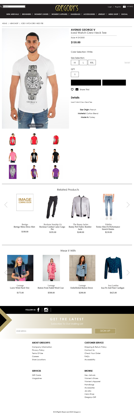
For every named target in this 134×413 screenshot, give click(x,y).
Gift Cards (36, 375)
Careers (35, 356)
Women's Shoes (41, 14)
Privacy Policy (38, 350)
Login (111, 7)
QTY (73, 69)
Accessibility (90, 359)
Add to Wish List (114, 82)
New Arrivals (12, 14)
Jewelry (101, 14)
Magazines (37, 378)
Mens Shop (14, 23)
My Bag (128, 6)
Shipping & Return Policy (96, 347)
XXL (92, 62)
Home (4, 23)
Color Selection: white (82, 51)
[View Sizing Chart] (127, 62)
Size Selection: (78, 57)
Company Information (42, 347)
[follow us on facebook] (38, 310)
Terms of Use (37, 353)
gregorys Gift (90, 397)
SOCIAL (124, 14)
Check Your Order (92, 353)
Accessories (89, 14)
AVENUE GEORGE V (83, 29)
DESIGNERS (26, 14)
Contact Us (89, 350)
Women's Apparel (59, 14)
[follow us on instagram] (46, 310)
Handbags (75, 14)
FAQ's (87, 356)
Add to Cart (86, 82)
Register (118, 7)
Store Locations (39, 359)
